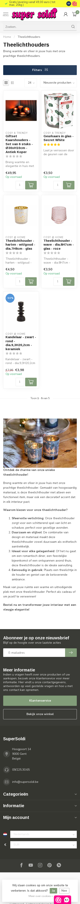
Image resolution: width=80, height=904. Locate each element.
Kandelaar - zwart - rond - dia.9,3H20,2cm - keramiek (21, 343)
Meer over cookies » (41, 896)
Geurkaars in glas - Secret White (59, 138)
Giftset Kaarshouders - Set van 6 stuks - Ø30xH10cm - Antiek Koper (19, 144)
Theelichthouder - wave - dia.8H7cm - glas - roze (59, 244)
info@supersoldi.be (25, 782)
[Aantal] (20, 185)
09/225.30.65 (21, 770)
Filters (40, 70)
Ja (53, 891)
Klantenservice (40, 701)
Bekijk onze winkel (40, 714)
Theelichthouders (28, 37)
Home (7, 37)
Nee (64, 891)
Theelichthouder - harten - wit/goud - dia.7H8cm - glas (20, 244)
